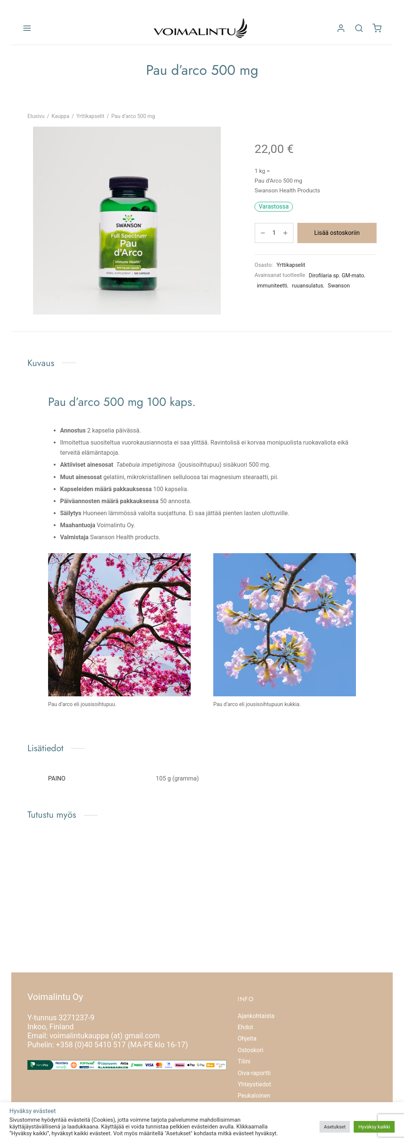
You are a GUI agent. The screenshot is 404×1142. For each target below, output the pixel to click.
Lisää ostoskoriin (337, 232)
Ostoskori (250, 1050)
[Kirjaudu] (340, 28)
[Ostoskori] (376, 28)
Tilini (244, 1061)
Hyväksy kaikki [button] (374, 1127)
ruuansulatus (307, 286)
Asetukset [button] (335, 1127)
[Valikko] (27, 28)
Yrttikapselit (90, 116)
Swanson (339, 286)
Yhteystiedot (254, 1084)
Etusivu (35, 116)
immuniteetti (272, 286)
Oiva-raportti (254, 1073)
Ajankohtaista (256, 1015)
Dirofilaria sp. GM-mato (336, 275)
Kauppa (60, 116)
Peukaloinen (254, 1095)
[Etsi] (358, 28)
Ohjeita (247, 1038)
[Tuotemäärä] (274, 232)
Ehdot (245, 1027)
